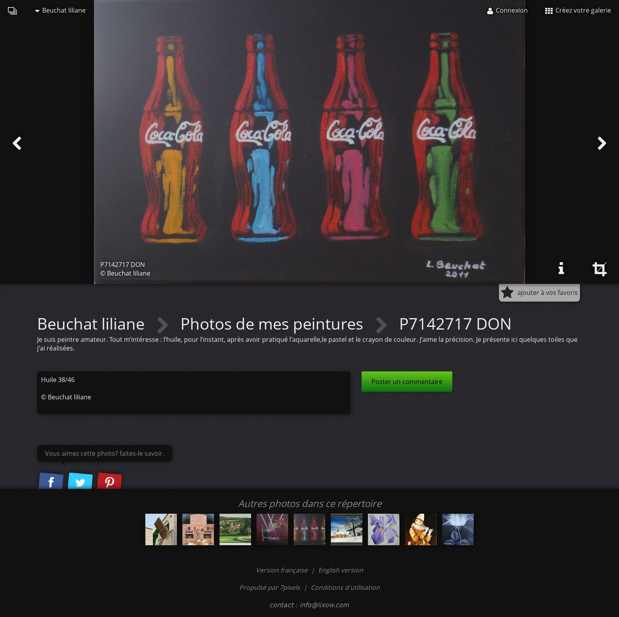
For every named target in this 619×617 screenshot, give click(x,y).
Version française (282, 570)
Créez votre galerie (578, 10)
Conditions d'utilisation (345, 587)
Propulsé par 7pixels (269, 587)
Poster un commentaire (407, 381)
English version (340, 570)
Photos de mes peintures (273, 323)
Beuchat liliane (60, 10)
